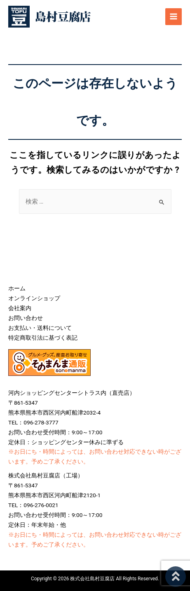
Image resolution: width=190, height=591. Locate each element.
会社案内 (19, 308)
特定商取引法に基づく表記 (42, 337)
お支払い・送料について (40, 327)
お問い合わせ (25, 318)
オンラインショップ (34, 298)
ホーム (17, 288)
